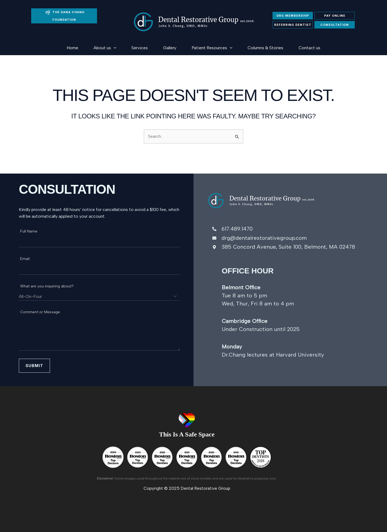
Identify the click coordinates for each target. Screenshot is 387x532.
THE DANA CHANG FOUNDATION (65, 16)
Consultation (334, 25)
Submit (34, 365)
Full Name (30, 231)
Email (26, 258)
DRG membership (293, 15)
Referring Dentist (292, 25)
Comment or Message (41, 312)
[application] (101, 47)
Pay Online (334, 15)
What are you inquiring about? (48, 286)
